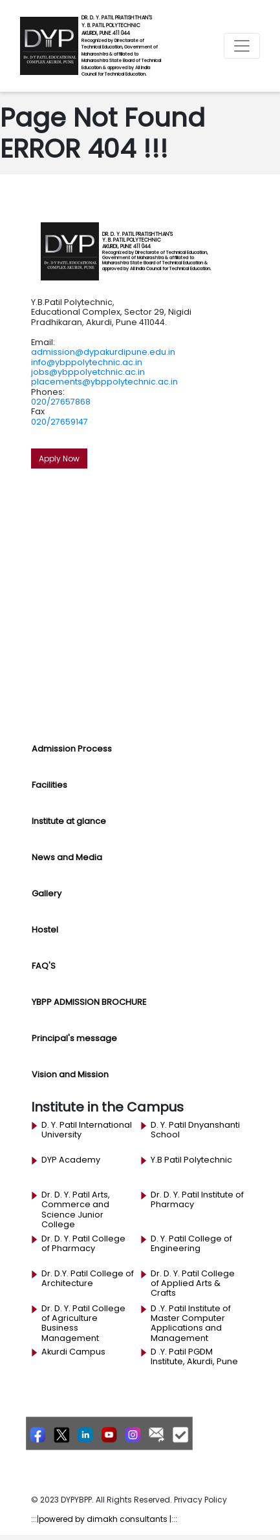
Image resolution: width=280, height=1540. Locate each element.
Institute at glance (69, 821)
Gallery (46, 893)
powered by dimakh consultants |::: (108, 1519)
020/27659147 (59, 421)
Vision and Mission (70, 1074)
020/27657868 (61, 401)
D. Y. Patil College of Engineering (191, 1244)
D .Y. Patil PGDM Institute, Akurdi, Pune (194, 1357)
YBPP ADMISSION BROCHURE (89, 1002)
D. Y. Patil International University (86, 1130)
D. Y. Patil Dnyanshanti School (195, 1130)
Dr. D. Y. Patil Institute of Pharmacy (197, 1200)
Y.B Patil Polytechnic (191, 1160)
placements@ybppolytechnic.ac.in (104, 381)
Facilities (49, 784)
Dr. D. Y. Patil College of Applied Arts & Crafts (193, 1284)
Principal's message (74, 1038)
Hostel (45, 929)
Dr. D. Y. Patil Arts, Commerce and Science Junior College (75, 1209)
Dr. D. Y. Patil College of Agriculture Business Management (83, 1323)
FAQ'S (44, 965)
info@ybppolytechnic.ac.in (86, 362)
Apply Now (59, 458)
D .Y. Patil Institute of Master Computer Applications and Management (191, 1323)
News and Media (67, 857)
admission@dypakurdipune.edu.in (103, 351)
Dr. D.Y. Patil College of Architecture (87, 1279)
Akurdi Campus (73, 1352)
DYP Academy (70, 1160)
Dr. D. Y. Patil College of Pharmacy (83, 1244)
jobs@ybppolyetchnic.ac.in (88, 371)
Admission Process (72, 748)
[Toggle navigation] (242, 46)
